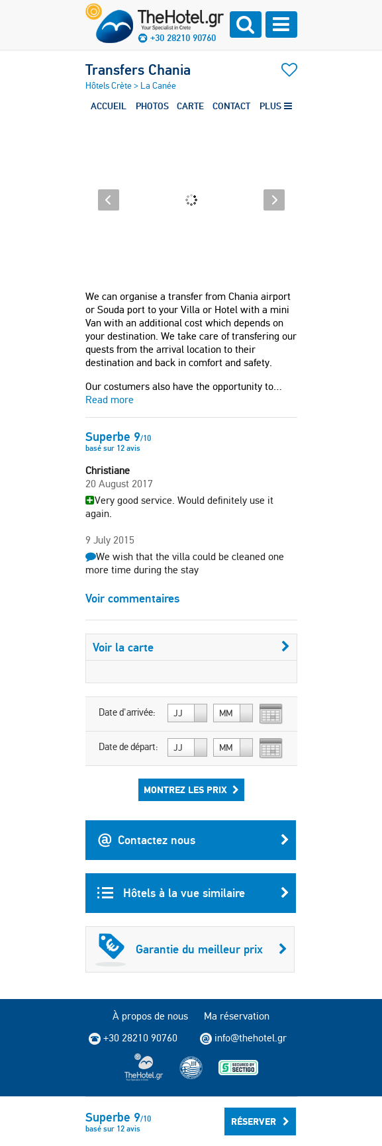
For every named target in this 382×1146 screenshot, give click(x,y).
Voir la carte (191, 647)
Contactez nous (193, 840)
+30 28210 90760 (183, 38)
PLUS (276, 106)
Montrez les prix (191, 790)
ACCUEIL (108, 106)
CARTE (190, 106)
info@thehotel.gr (243, 1038)
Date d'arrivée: (127, 712)
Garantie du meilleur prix (191, 949)
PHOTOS (152, 106)
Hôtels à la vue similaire (193, 893)
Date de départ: (128, 746)
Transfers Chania (138, 69)
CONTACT (231, 106)
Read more (109, 399)
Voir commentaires (132, 598)
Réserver (260, 1121)
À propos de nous (150, 1016)
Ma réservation (236, 1016)
